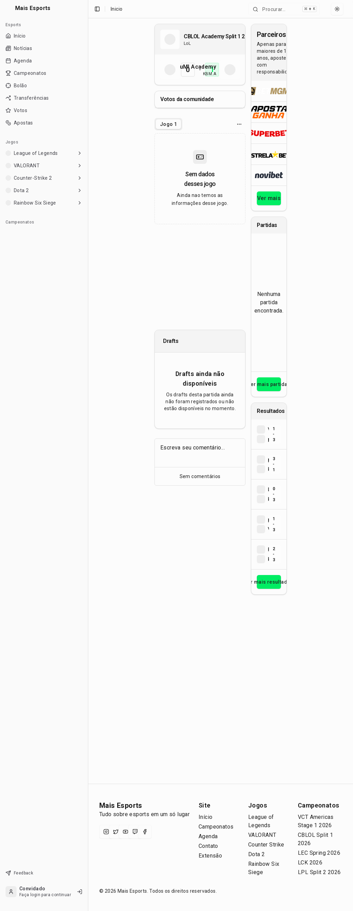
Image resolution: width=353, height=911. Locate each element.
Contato (208, 846)
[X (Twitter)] (116, 832)
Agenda (208, 836)
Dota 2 (256, 854)
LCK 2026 (310, 862)
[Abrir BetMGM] (268, 91)
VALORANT (262, 835)
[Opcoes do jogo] (239, 124)
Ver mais (269, 198)
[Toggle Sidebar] (88, 455)
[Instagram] (106, 832)
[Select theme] (337, 9)
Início (205, 817)
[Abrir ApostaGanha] (268, 111)
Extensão (210, 855)
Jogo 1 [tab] (168, 124)
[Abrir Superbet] (268, 132)
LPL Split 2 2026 (319, 872)
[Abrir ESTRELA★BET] (268, 154)
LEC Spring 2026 (319, 853)
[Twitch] (135, 832)
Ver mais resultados (269, 582)
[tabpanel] (199, 178)
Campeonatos (216, 826)
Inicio (116, 9)
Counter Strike (266, 844)
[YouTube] (125, 832)
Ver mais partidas (269, 384)
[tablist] (168, 124)
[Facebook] (145, 832)
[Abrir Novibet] (268, 175)
